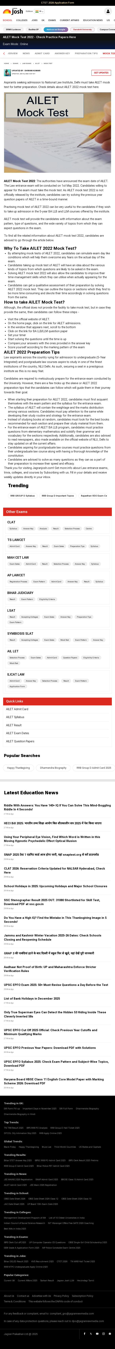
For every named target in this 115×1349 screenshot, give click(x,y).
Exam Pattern (39, 581)
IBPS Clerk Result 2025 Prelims (83, 1160)
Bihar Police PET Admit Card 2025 (53, 1166)
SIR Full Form (66, 1108)
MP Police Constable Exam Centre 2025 (61, 1248)
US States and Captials (90, 1147)
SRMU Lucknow (13, 29)
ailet (37, 63)
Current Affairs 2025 (27, 1280)
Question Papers (70, 658)
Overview (12, 53)
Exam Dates (59, 546)
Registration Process (18, 581)
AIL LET (13, 651)
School (7, 20)
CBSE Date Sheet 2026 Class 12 (43, 1199)
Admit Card (42, 53)
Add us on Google (56, 29)
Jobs (34, 20)
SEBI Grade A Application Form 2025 (21, 1248)
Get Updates (101, 73)
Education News (93, 20)
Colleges (21, 20)
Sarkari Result (47, 1280)
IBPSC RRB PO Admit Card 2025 (50, 1160)
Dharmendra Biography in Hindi (19, 1114)
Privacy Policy (61, 1295)
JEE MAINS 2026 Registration (18, 1179)
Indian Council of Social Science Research (24, 1223)
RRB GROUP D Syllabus (22, 496)
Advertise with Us (41, 1295)
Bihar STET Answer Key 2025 (18, 1160)
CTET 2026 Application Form (57, 2)
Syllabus (13, 528)
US (108, 20)
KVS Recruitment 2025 (42, 1261)
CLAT (11, 522)
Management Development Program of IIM (25, 1218)
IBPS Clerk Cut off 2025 (15, 1242)
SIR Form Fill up (12, 1108)
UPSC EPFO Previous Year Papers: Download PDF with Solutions (50, 1048)
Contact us (23, 1295)
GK (42, 20)
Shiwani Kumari (33, 71)
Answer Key (62, 53)
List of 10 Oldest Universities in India (67, 1218)
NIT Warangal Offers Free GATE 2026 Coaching (71, 1223)
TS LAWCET (16, 540)
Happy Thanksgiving (18, 767)
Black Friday (10, 1147)
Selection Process (72, 528)
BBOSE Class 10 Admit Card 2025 (77, 1179)
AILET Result (14, 725)
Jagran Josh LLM (65, 1280)
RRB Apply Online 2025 (50, 1133)
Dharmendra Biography (53, 767)
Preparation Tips (86, 53)
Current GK (9, 1280)
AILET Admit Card (17, 709)
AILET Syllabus (15, 717)
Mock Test (64, 640)
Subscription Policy (82, 1295)
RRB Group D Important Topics (58, 496)
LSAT (11, 610)
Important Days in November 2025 (40, 1108)
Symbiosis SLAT (20, 633)
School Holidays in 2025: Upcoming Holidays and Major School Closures (55, 886)
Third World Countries (65, 1147)
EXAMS (15, 63)
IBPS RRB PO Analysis (36, 1128)
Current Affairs (69, 20)
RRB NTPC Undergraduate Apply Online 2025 (26, 1267)
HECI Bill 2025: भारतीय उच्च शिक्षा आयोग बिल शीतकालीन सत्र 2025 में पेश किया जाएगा (53, 823)
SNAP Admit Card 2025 (47, 1179)
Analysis (43, 528)
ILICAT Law (16, 674)
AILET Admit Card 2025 (15, 1185)
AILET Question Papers (20, 741)
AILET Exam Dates (17, 733)
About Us (9, 1295)
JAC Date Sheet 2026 (14, 1204)
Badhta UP (34, 29)
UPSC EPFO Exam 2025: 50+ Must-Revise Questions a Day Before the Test (56, 985)
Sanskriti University (82, 29)
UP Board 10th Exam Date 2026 (42, 1204)
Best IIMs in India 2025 (15, 1229)
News (26, 53)
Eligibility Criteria (47, 599)
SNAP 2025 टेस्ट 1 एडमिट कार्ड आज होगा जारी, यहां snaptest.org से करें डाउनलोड (51, 854)
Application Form (17, 686)
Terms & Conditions (14, 1301)
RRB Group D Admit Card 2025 (19, 1166)
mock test (48, 63)
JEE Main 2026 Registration (43, 1185)
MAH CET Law (18, 557)
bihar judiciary (20, 593)
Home (6, 63)
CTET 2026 (62, 1261)
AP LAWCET (16, 575)
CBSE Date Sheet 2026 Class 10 (76, 1199)
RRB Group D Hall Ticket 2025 (65, 1128)
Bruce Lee (46, 1147)
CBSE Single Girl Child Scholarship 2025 (87, 1242)
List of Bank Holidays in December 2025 (32, 998)
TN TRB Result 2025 (14, 1128)
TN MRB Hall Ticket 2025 (82, 1261)
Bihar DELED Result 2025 (16, 1261)
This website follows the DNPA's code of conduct (55, 1301)
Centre (89, 528)
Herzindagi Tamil (85, 1280)
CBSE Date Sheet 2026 (14, 1199)
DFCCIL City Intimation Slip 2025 (20, 1133)
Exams (52, 20)
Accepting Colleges (29, 617)
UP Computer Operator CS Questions (47, 1242)
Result (55, 528)
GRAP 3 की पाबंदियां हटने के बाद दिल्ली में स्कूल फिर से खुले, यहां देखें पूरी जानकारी (49, 953)
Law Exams (26, 63)
